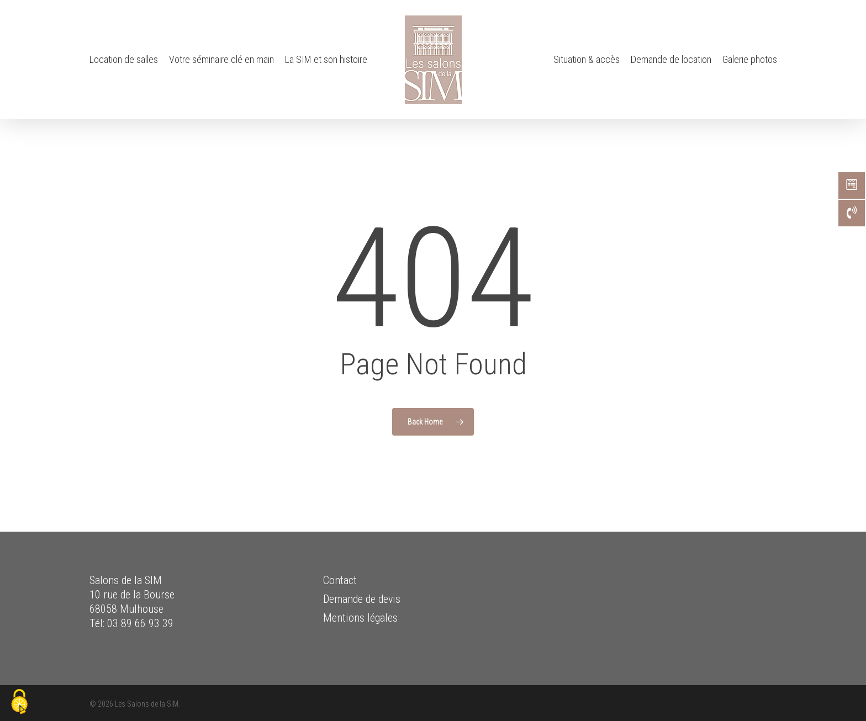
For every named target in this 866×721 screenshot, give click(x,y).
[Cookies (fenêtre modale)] (19, 702)
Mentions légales (360, 617)
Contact (340, 580)
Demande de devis (361, 599)
